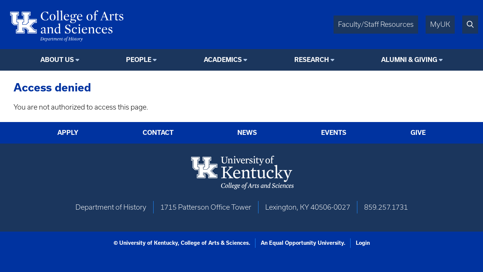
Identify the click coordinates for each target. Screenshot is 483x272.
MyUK (440, 24)
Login (363, 243)
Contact (158, 132)
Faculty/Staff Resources (376, 24)
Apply (67, 132)
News (247, 132)
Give (418, 132)
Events (333, 132)
